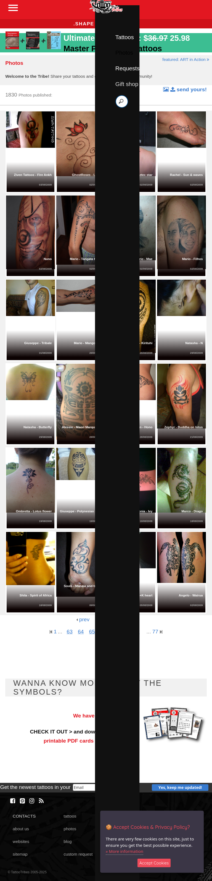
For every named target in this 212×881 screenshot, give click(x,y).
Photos (124, 52)
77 (157, 631)
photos (69, 828)
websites (21, 841)
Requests (127, 68)
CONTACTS (24, 816)
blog (67, 841)
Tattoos (124, 37)
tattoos (69, 816)
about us (21, 828)
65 (92, 631)
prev (82, 619)
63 (69, 631)
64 (81, 631)
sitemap (20, 854)
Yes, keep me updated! (180, 787)
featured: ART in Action (185, 59)
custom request (77, 854)
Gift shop (126, 84)
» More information (124, 851)
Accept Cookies (154, 863)
